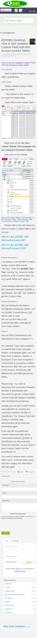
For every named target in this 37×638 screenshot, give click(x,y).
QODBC (20, 602)
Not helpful (30, 472)
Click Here (20, 571)
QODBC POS (20, 609)
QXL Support (20, 598)
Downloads (20, 584)
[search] (18, 20)
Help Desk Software (14, 626)
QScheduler (20, 613)
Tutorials (20, 587)
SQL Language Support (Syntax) (20, 595)
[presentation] (16, 525)
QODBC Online (20, 605)
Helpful (20, 472)
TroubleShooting (20, 591)
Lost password (11, 562)
